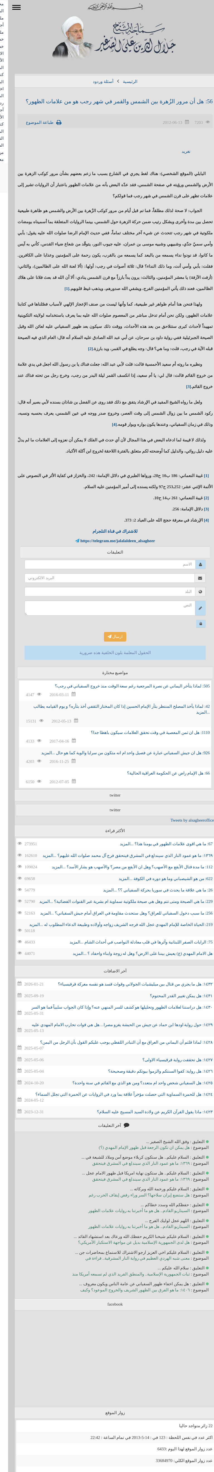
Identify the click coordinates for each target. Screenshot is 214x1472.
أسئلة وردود (95, 81)
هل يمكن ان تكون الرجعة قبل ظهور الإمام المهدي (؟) (136, 1147)
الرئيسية (122, 81)
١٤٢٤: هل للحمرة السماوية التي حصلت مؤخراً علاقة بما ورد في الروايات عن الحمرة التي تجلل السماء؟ (116, 1094)
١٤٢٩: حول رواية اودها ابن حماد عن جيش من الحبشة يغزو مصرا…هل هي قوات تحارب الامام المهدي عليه (114, 1025)
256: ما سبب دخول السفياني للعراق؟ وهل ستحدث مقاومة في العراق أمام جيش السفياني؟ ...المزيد (118, 913)
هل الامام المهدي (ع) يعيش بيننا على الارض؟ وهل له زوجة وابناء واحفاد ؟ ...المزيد (135, 953)
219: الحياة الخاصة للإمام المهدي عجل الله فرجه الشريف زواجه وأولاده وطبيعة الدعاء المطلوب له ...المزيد (113, 924)
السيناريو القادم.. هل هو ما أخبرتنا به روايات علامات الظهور (131, 1210)
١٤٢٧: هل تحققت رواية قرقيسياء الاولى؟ (169, 1060)
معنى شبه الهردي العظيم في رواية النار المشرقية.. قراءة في (129, 1258)
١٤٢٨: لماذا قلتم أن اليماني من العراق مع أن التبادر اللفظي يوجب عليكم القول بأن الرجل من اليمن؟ (118, 1042)
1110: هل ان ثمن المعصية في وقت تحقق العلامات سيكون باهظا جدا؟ (142, 732)
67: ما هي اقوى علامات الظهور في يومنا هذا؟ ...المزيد (158, 844)
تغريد (178, 151)
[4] (106, 424)
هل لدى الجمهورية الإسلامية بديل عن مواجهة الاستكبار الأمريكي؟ (126, 1242)
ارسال (107, 637)
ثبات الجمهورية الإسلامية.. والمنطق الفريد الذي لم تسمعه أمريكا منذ (123, 1274)
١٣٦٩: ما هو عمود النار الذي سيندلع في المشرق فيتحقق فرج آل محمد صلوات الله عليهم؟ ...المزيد (120, 855)
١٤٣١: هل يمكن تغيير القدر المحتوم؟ (173, 996)
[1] (59, 288)
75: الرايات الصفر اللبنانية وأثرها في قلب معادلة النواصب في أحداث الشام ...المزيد (133, 942)
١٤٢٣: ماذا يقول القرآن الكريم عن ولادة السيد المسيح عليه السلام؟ (147, 1112)
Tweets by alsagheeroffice (184, 820)
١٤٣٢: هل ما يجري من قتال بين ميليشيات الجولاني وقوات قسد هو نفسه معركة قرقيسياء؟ (127, 984)
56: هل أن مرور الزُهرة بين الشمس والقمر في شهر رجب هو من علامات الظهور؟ (111, 101)
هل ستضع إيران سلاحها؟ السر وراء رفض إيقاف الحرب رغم (131, 1195)
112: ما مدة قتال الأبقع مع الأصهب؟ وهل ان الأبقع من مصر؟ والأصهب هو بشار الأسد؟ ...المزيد (124, 867)
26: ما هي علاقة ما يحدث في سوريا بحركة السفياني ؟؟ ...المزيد (150, 890)
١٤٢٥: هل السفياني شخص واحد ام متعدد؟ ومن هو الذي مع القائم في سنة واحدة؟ (134, 1083)
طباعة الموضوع (31, 122)
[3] (180, 386)
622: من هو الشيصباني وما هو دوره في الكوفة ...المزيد (158, 878)
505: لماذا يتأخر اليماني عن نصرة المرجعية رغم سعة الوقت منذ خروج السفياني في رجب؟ (124, 686)
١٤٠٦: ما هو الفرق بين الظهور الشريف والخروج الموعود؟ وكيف (127, 1290)
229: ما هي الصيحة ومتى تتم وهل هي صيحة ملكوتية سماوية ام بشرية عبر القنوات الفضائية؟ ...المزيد (118, 901)
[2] (82, 349)
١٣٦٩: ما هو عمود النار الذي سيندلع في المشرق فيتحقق (133, 1163)
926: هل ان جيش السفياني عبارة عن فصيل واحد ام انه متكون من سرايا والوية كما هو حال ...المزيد (117, 753)
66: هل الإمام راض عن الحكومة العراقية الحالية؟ (160, 773)
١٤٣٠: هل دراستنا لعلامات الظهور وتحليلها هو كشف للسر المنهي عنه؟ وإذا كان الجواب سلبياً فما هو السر (114, 1007)
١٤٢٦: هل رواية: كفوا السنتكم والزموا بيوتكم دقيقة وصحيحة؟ (152, 1071)
